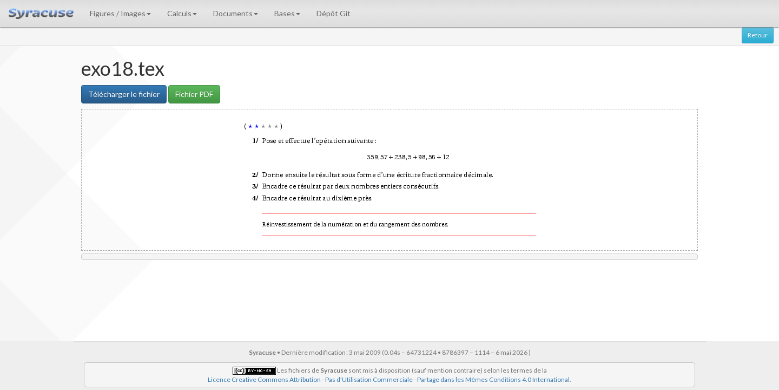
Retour (758, 35)
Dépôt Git (333, 13)
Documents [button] (235, 13)
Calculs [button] (182, 13)
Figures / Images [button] (120, 13)
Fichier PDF (194, 94)
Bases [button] (287, 13)
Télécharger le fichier (124, 94)
